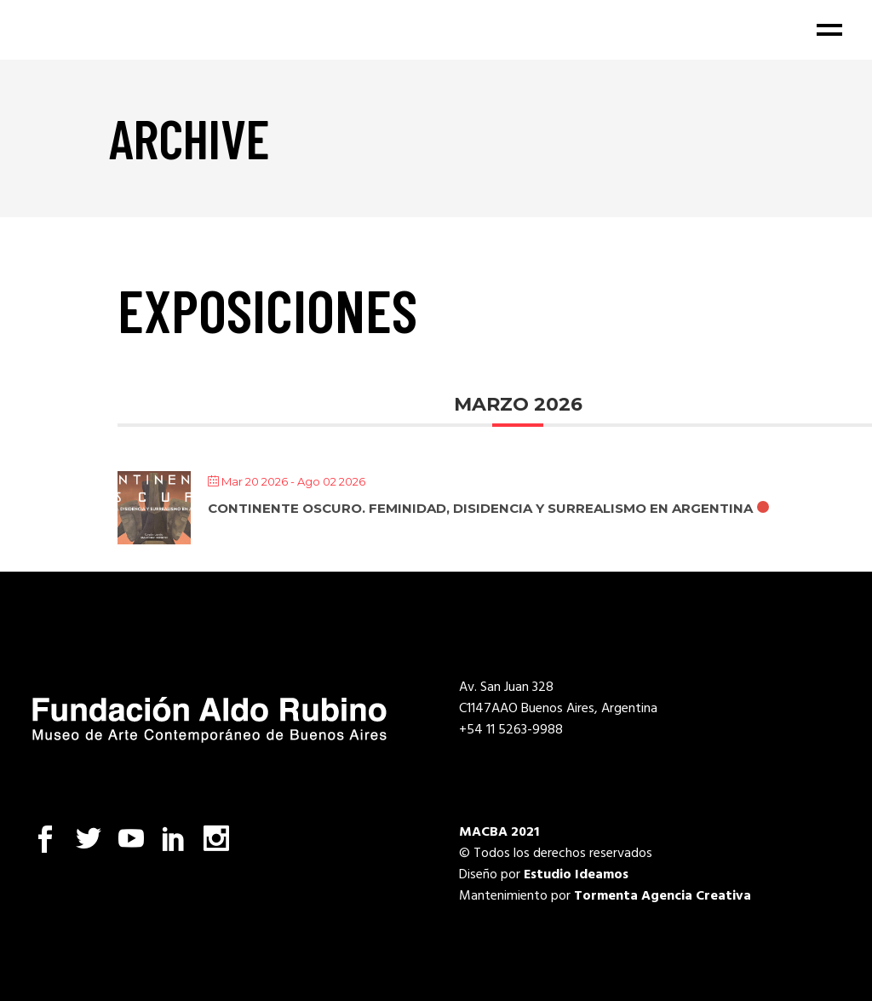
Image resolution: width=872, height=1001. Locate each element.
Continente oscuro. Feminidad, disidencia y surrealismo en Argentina (480, 508)
